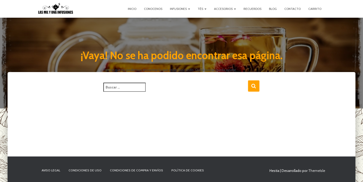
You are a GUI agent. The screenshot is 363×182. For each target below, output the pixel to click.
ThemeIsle (316, 170)
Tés (202, 9)
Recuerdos (252, 9)
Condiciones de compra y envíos (136, 170)
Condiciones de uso (85, 170)
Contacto (292, 9)
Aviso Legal (51, 170)
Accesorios (225, 9)
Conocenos (153, 9)
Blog (273, 9)
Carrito (314, 9)
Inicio (132, 9)
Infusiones (180, 9)
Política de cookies (187, 170)
